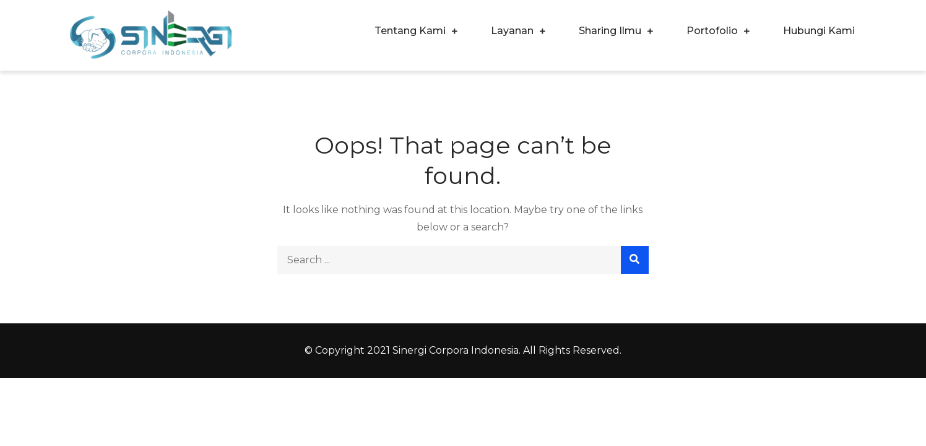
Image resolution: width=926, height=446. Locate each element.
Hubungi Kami (819, 31)
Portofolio (712, 31)
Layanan (512, 31)
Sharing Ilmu (610, 31)
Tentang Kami (410, 31)
